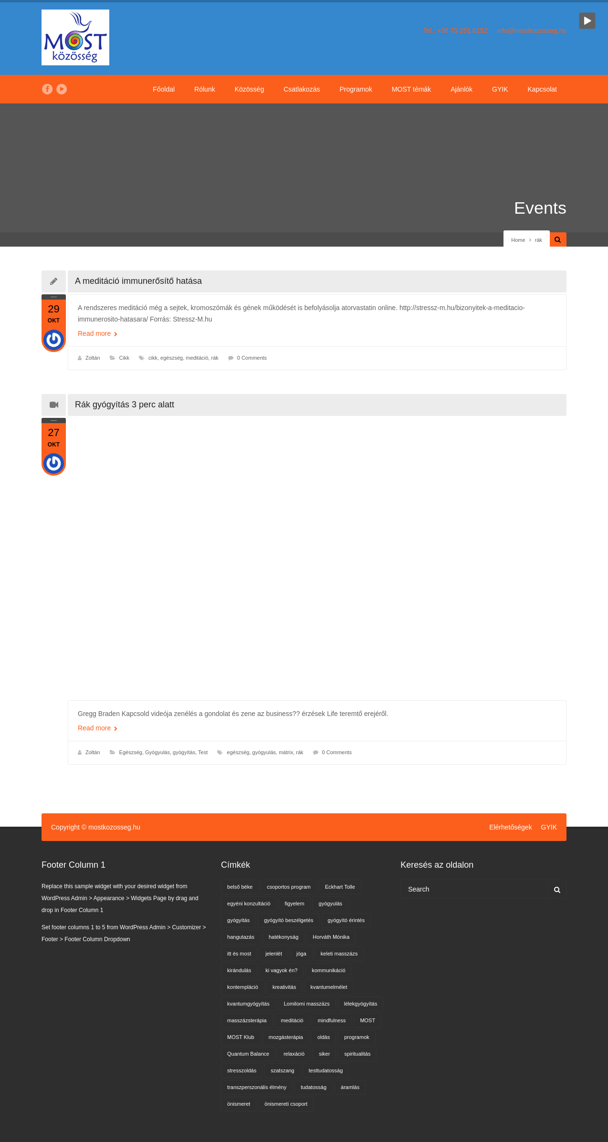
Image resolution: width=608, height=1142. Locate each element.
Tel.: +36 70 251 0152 (455, 30)
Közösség (249, 89)
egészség (171, 358)
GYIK (500, 89)
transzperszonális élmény (256, 1087)
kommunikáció (328, 970)
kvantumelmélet (328, 987)
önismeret (238, 1104)
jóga (301, 953)
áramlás (350, 1087)
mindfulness (332, 1020)
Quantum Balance (248, 1054)
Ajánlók (461, 89)
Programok (355, 89)
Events (540, 208)
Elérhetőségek (510, 827)
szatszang (282, 1070)
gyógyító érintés (346, 920)
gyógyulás (264, 752)
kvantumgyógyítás (248, 1004)
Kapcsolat (542, 89)
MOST (367, 1020)
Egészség (130, 752)
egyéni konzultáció (249, 903)
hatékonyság (283, 937)
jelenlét (273, 953)
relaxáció (293, 1054)
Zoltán (92, 358)
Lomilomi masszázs (307, 1004)
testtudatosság (326, 1070)
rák (214, 358)
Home (518, 240)
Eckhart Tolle (340, 887)
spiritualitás (357, 1054)
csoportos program (289, 887)
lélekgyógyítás (360, 1004)
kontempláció (242, 987)
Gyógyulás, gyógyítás (170, 752)
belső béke (239, 887)
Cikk (124, 358)
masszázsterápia (247, 1020)
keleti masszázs (339, 953)
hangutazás (240, 937)
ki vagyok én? (281, 970)
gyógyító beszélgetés (288, 920)
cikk (152, 358)
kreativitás (284, 987)
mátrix (286, 752)
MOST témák (411, 89)
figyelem (294, 903)
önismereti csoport (285, 1104)
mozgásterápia (286, 1037)
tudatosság (313, 1087)
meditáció (197, 358)
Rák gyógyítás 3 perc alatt (124, 404)
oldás (323, 1037)
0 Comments (252, 358)
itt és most (239, 953)
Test (203, 752)
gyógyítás (238, 920)
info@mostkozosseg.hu (531, 30)
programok (356, 1037)
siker (324, 1054)
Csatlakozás (301, 89)
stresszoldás (241, 1070)
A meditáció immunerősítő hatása (138, 281)
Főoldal (164, 89)
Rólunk (204, 89)
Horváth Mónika (331, 937)
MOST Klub (240, 1037)
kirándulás (239, 970)
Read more (97, 333)
